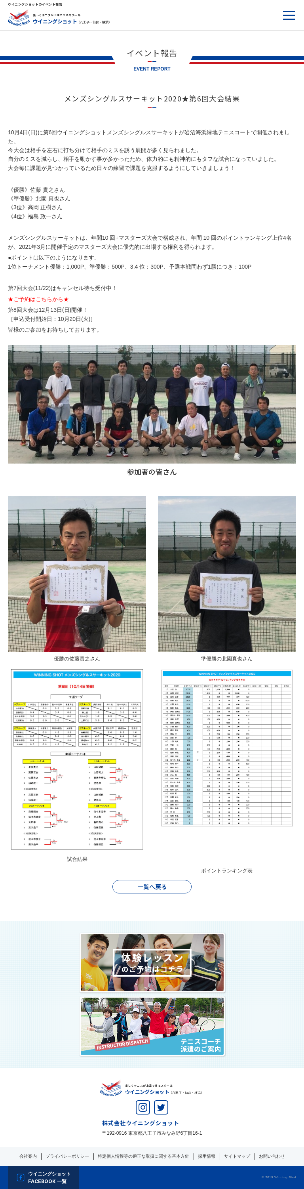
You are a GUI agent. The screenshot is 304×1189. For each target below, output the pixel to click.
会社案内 (28, 1156)
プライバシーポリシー (67, 1156)
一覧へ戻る (152, 886)
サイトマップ (237, 1156)
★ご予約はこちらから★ (38, 299)
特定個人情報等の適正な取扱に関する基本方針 (143, 1156)
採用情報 (206, 1156)
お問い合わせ (272, 1156)
